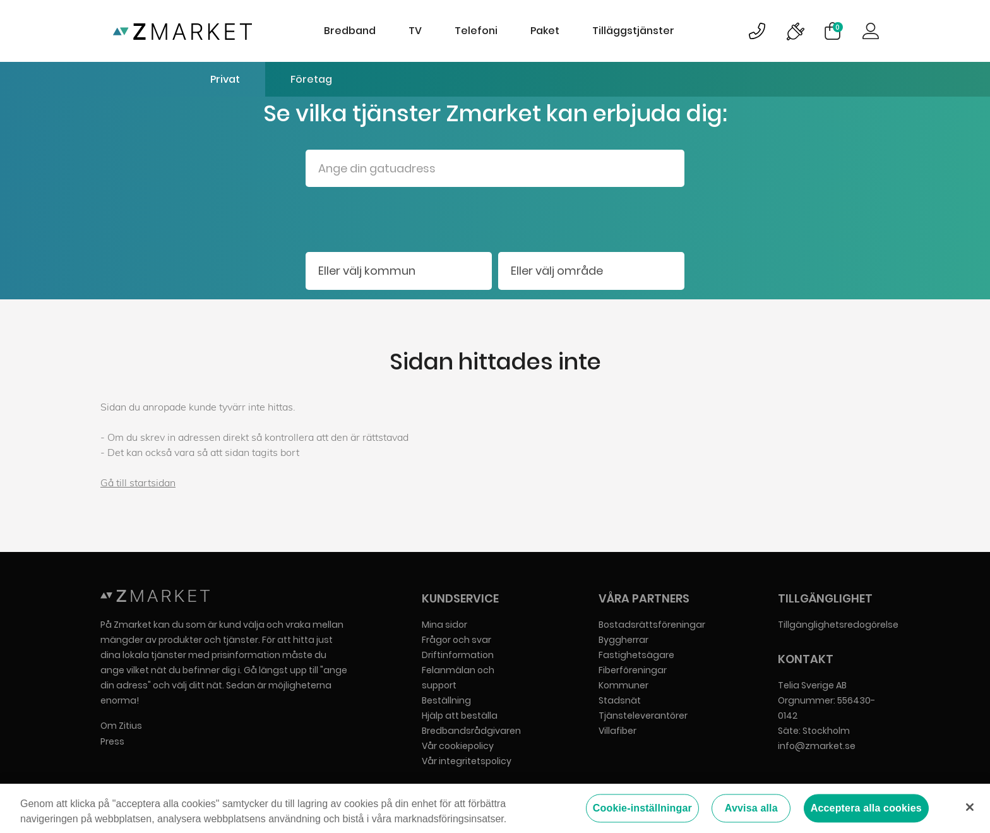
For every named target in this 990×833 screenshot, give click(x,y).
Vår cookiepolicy (458, 746)
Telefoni (476, 30)
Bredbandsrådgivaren (471, 730)
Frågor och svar (456, 639)
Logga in (870, 31)
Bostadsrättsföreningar (652, 624)
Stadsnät (620, 700)
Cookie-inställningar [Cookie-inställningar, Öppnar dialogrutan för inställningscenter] (642, 808)
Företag (311, 79)
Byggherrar (623, 639)
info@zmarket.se (817, 746)
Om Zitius (121, 725)
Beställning (446, 700)
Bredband (350, 30)
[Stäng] (970, 808)
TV (415, 30)
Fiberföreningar (633, 670)
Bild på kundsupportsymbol (757, 31)
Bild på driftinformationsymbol (795, 31)
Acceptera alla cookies (866, 808)
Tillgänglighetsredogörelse (838, 624)
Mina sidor (444, 624)
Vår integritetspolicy (466, 761)
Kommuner (623, 685)
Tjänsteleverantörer (643, 715)
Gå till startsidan (138, 482)
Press (112, 741)
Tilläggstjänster (633, 30)
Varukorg (838, 27)
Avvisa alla (751, 808)
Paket (544, 30)
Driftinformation (458, 655)
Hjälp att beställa (460, 715)
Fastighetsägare (636, 655)
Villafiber (617, 730)
